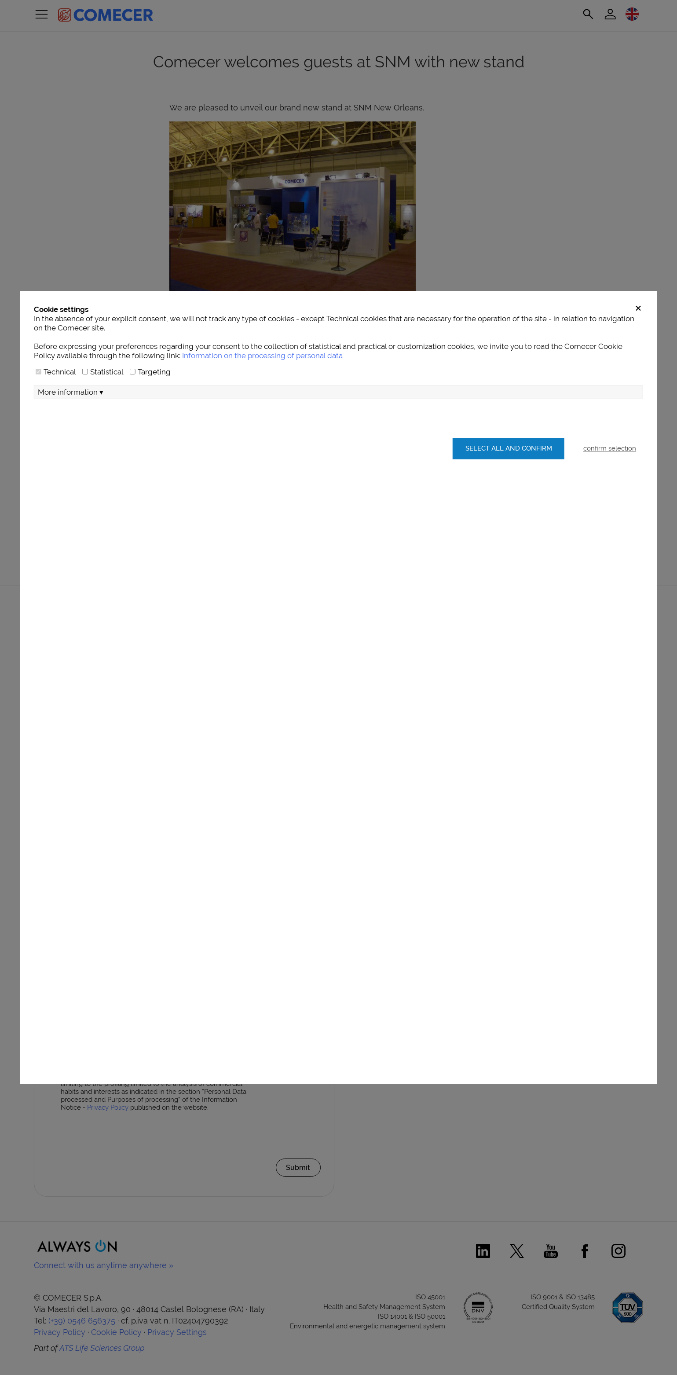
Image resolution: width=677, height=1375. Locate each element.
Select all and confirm (504, 501)
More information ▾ (70, 444)
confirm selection (609, 501)
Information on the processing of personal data (262, 408)
